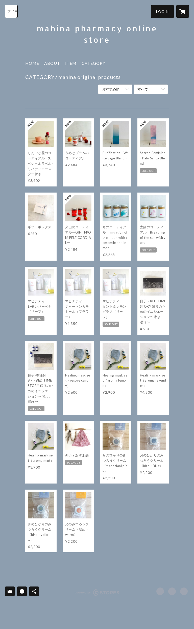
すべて (142, 89)
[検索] (11, 11)
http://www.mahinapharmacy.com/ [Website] (184, 591)
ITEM (71, 63)
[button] (162, 11)
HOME (32, 63)
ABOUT (52, 63)
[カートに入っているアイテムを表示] (182, 11)
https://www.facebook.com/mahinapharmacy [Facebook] (160, 591)
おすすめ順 (110, 89)
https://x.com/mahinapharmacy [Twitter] (172, 591)
